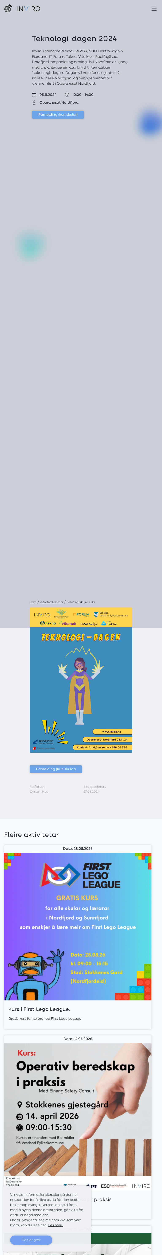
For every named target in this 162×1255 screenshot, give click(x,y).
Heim (33, 602)
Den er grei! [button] (31, 1240)
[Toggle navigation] (154, 8)
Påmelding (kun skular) (58, 115)
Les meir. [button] (55, 1225)
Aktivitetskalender (51, 602)
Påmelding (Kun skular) (56, 769)
